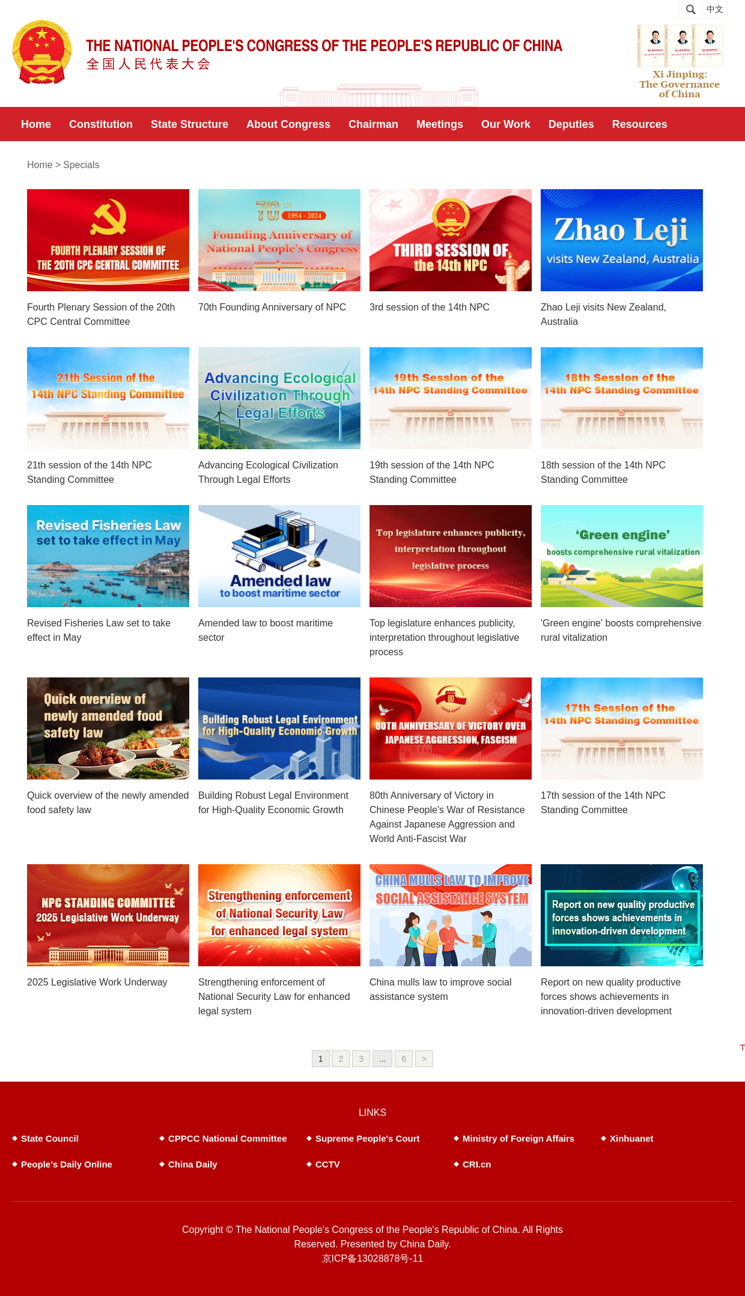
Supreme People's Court (367, 1138)
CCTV (327, 1164)
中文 (715, 9)
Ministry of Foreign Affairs (518, 1138)
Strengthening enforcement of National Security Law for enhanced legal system (274, 996)
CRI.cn (477, 1164)
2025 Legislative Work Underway (97, 982)
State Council (50, 1138)
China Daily (192, 1164)
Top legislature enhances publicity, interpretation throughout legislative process (444, 637)
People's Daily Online (66, 1164)
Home (40, 165)
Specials (81, 165)
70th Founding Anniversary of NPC (272, 307)
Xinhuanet (632, 1138)
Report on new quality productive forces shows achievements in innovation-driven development (611, 996)
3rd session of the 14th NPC (429, 307)
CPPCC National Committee (227, 1138)
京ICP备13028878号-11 (373, 1258)
